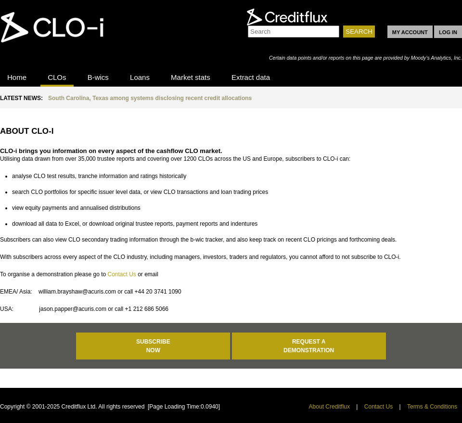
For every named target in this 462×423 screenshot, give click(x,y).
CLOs (57, 77)
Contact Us (121, 274)
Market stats (190, 77)
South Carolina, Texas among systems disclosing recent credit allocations (150, 98)
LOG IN (448, 32)
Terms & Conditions (432, 406)
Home (16, 77)
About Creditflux (329, 406)
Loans (140, 77)
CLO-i (57, 35)
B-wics (98, 77)
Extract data (250, 77)
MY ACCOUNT (410, 32)
